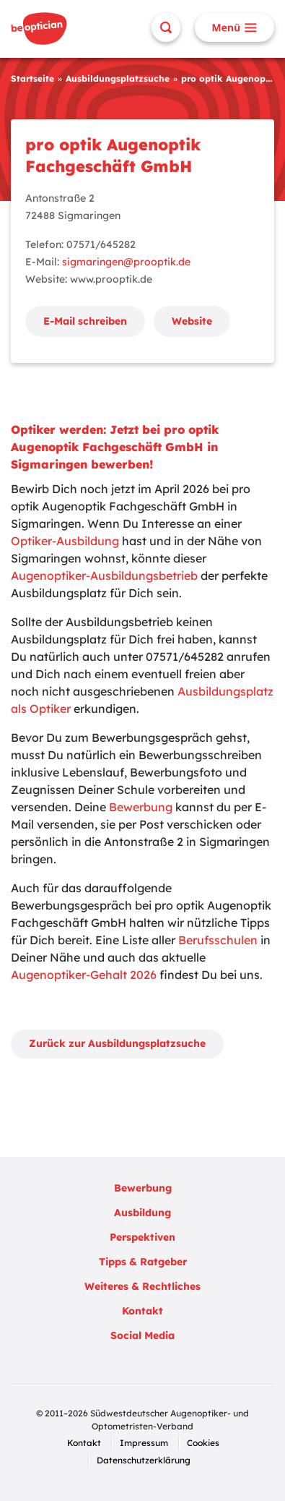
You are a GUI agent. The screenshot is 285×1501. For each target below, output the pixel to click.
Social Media (142, 1335)
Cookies (203, 1442)
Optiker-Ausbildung (65, 541)
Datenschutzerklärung (143, 1460)
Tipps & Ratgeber (143, 1261)
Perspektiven (142, 1237)
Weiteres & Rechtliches (142, 1286)
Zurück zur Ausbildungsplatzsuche (117, 1043)
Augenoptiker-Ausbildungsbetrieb (104, 575)
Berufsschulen (218, 940)
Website (192, 321)
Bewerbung (140, 807)
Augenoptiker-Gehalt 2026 (84, 974)
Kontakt (142, 1310)
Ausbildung (142, 1212)
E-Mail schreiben (85, 321)
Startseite (32, 78)
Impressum (144, 1442)
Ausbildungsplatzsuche (118, 78)
